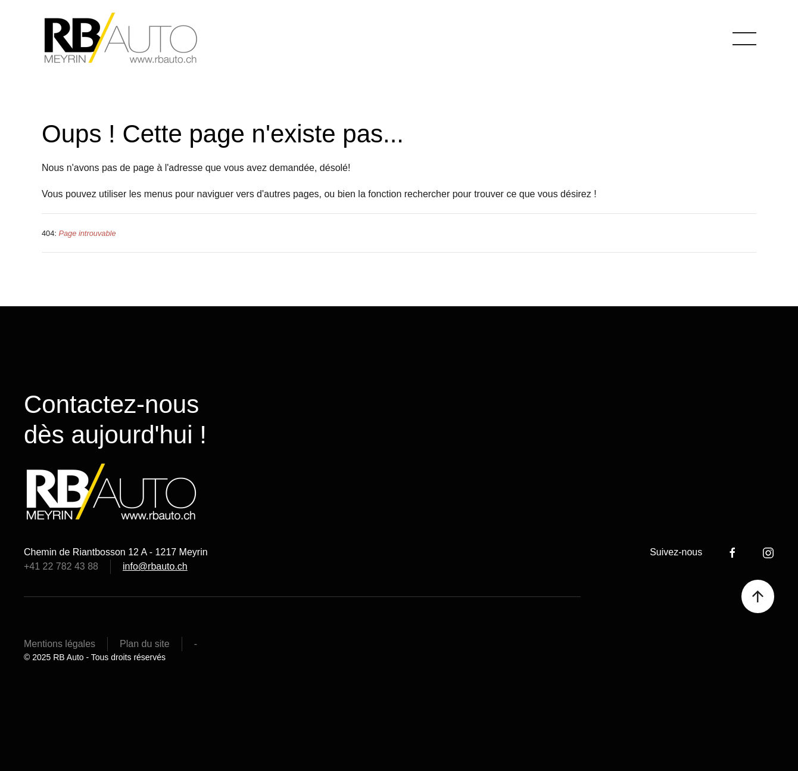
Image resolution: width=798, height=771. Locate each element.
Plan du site (145, 644)
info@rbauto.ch (155, 566)
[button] (744, 39)
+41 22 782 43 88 (61, 566)
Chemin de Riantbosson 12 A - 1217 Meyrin (116, 552)
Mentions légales (59, 644)
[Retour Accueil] (122, 39)
